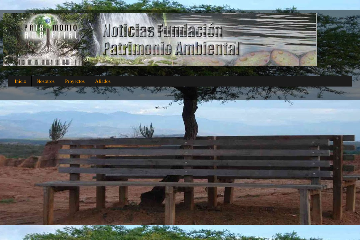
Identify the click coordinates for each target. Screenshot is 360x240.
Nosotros (46, 81)
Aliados (103, 81)
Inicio (20, 81)
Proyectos (75, 81)
